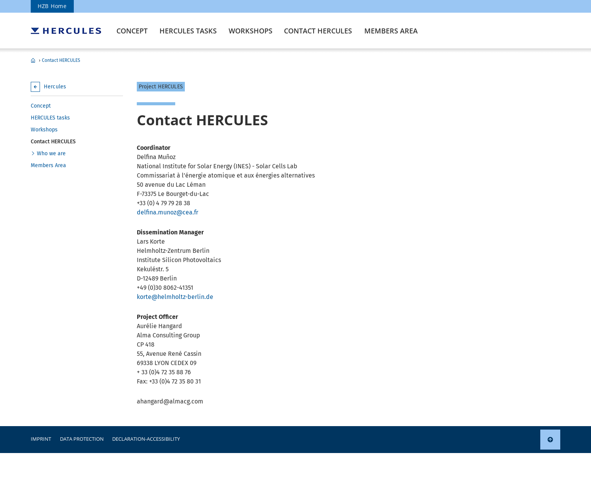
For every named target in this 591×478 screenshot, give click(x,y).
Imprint (41, 438)
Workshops (250, 30)
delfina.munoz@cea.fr (167, 212)
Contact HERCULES (318, 30)
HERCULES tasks (188, 30)
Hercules (33, 60)
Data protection (82, 438)
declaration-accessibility (146, 438)
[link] (550, 440)
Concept (132, 30)
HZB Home (52, 6)
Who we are (51, 153)
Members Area (391, 30)
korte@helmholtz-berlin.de (175, 296)
